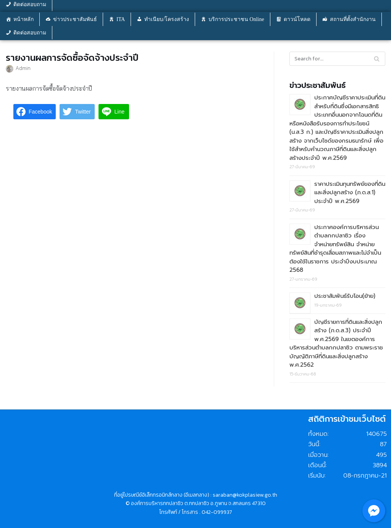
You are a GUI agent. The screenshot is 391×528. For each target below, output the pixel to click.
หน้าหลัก (23, 19)
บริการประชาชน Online (236, 19)
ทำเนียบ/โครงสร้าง (166, 19)
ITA (120, 19)
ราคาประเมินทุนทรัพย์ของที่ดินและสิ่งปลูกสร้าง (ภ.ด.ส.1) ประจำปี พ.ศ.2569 (349, 192)
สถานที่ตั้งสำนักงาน (353, 19)
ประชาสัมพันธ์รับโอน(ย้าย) (344, 296)
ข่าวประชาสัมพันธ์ (75, 19)
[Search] (376, 59)
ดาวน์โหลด (297, 19)
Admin (23, 68)
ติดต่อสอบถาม (29, 33)
